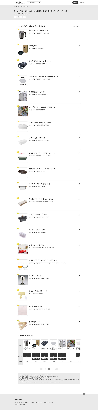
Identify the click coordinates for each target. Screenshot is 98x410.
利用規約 (32, 402)
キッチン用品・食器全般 (19, 16)
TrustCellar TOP (16, 6)
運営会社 (45, 402)
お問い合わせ (50, 402)
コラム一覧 (16, 402)
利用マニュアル (21, 402)
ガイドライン (27, 402)
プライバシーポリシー (39, 402)
